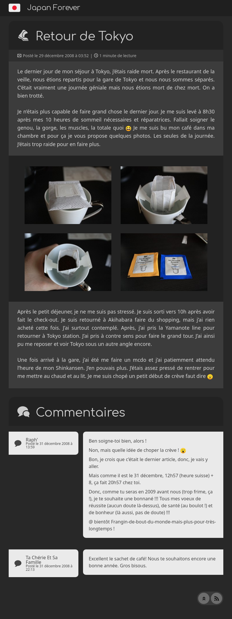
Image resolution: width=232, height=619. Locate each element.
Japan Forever (53, 7)
